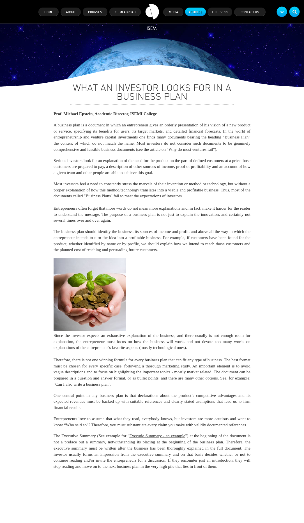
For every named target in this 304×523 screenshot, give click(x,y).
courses (95, 12)
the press (220, 12)
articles (195, 12)
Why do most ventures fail (191, 149)
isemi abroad (125, 12)
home (48, 12)
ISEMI (152, 17)
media (173, 12)
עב (282, 11)
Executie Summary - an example (157, 436)
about (71, 12)
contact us (250, 12)
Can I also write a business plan (82, 384)
